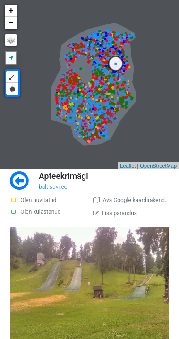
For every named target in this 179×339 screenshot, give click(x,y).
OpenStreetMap (158, 166)
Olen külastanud (35, 212)
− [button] (11, 23)
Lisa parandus (115, 213)
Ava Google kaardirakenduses (135, 200)
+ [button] (11, 10)
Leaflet (128, 166)
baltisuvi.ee (53, 187)
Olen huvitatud (33, 200)
